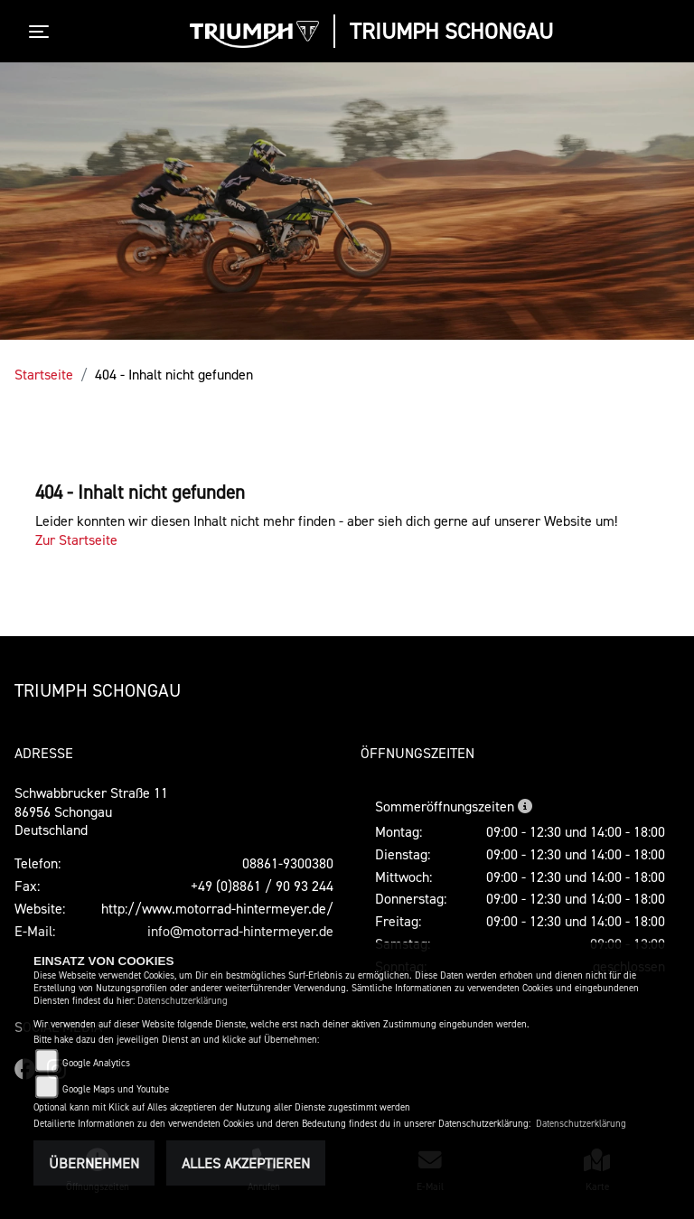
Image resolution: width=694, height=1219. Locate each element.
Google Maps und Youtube (115, 1089)
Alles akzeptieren (246, 1163)
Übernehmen (94, 1163)
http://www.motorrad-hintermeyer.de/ (217, 908)
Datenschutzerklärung (182, 1001)
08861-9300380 (287, 863)
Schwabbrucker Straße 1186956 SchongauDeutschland (91, 811)
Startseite (43, 374)
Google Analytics (96, 1063)
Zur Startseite (76, 539)
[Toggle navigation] (42, 31)
